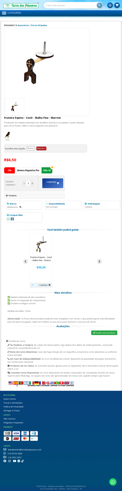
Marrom (40, 148)
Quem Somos (9, 399)
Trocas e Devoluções (13, 402)
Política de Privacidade (13, 406)
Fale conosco (9, 418)
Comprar (52, 183)
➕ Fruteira (11, 195)
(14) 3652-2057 (12, 457)
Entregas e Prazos (11, 410)
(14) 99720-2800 (12, 453)
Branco (31, 148)
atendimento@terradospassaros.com (22, 449)
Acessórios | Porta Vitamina (32, 25)
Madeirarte (14, 207)
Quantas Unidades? (11, 183)
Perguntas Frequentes (13, 422)
